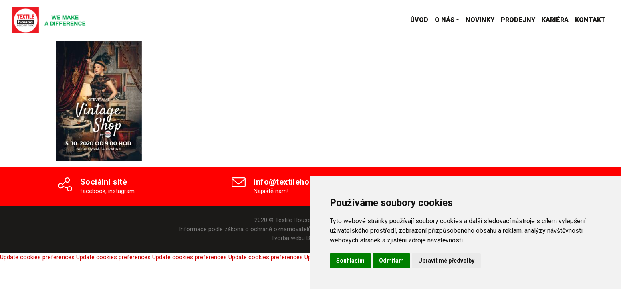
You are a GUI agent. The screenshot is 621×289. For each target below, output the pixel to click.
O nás (444, 20)
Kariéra (555, 20)
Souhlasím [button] (350, 260)
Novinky (480, 20)
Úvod (419, 20)
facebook (92, 191)
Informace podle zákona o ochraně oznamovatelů (245, 229)
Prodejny (518, 20)
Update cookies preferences (37, 257)
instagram (121, 191)
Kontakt (590, 20)
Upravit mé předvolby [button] (446, 260)
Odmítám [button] (391, 260)
